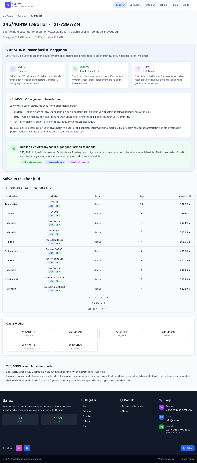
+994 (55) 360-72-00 (179, 410)
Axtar (187, 448)
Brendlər (86, 416)
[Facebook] (27, 448)
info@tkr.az (172, 420)
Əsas (84, 406)
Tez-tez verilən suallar (132, 406)
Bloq (84, 426)
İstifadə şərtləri (187, 459)
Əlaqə (124, 411)
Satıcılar (85, 421)
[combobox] (104, 308)
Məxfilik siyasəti (166, 459)
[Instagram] (19, 448)
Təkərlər (86, 411)
